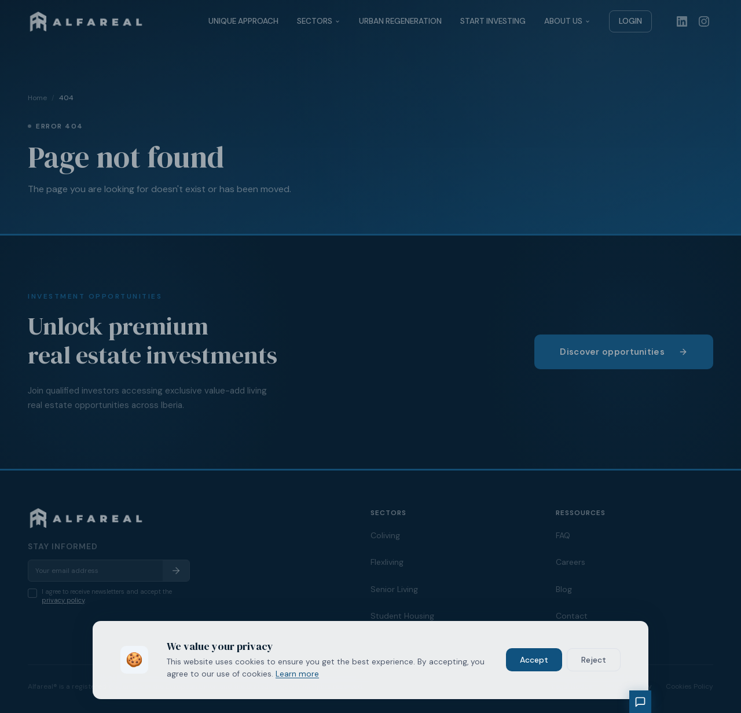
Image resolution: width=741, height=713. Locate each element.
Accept (534, 660)
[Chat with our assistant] (640, 701)
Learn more (297, 674)
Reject (593, 660)
